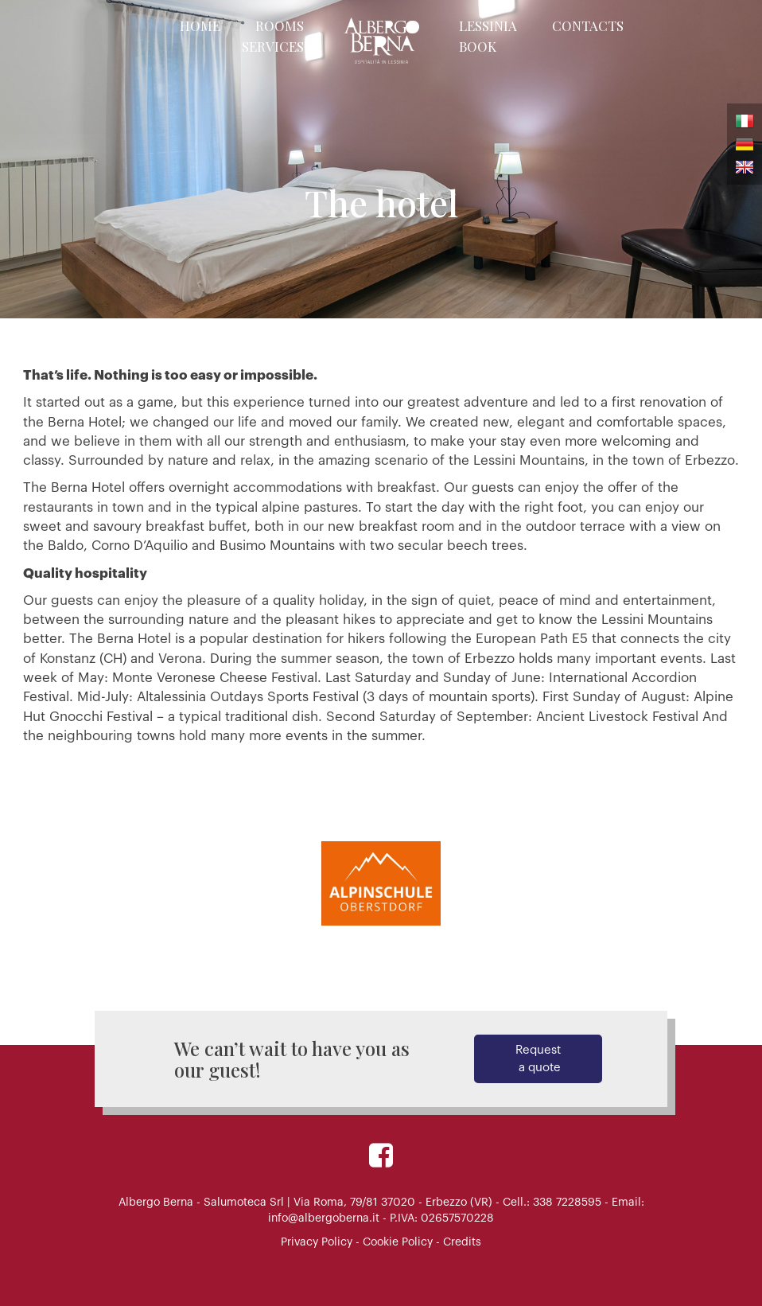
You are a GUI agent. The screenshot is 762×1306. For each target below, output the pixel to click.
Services (273, 46)
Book (477, 46)
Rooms (279, 25)
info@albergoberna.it (323, 1218)
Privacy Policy (316, 1242)
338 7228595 (567, 1202)
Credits (462, 1242)
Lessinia (488, 25)
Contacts (588, 25)
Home (200, 25)
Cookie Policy (398, 1242)
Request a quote (538, 1058)
